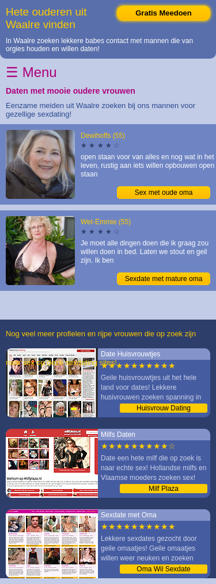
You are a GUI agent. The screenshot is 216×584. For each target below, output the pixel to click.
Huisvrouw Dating (164, 408)
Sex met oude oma (164, 193)
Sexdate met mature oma (164, 279)
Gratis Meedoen (163, 13)
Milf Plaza (164, 489)
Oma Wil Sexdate (163, 569)
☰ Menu (31, 72)
